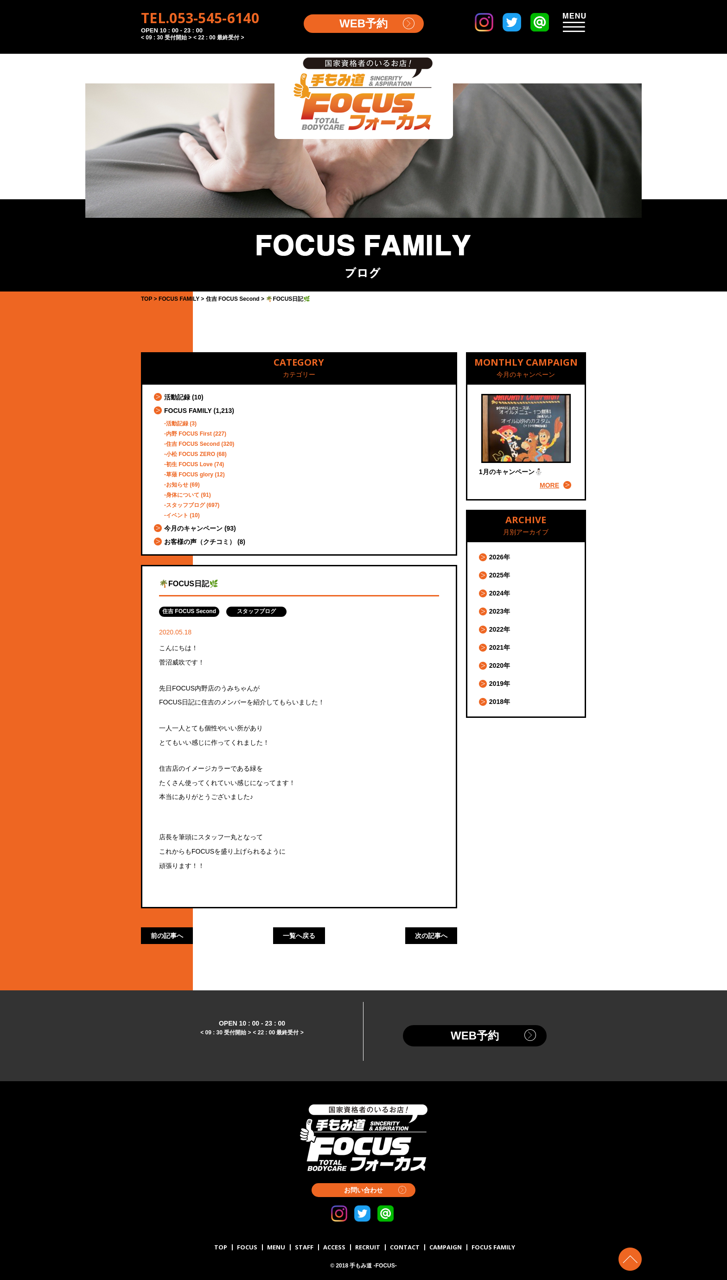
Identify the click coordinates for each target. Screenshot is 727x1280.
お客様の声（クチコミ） (200, 541)
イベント (177, 515)
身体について (182, 495)
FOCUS (247, 1247)
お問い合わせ (363, 1190)
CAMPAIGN (445, 1247)
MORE (549, 485)
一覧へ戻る (299, 935)
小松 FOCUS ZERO (190, 454)
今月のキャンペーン (193, 528)
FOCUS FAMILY (188, 410)
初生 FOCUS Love (189, 464)
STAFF (304, 1247)
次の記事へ (431, 935)
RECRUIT (367, 1247)
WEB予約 (363, 23)
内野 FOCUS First (189, 434)
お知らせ (177, 485)
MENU (276, 1247)
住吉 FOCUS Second (193, 444)
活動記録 (177, 397)
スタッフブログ (185, 505)
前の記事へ (167, 935)
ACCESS (334, 1247)
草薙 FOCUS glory (189, 474)
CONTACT (405, 1247)
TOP (220, 1247)
